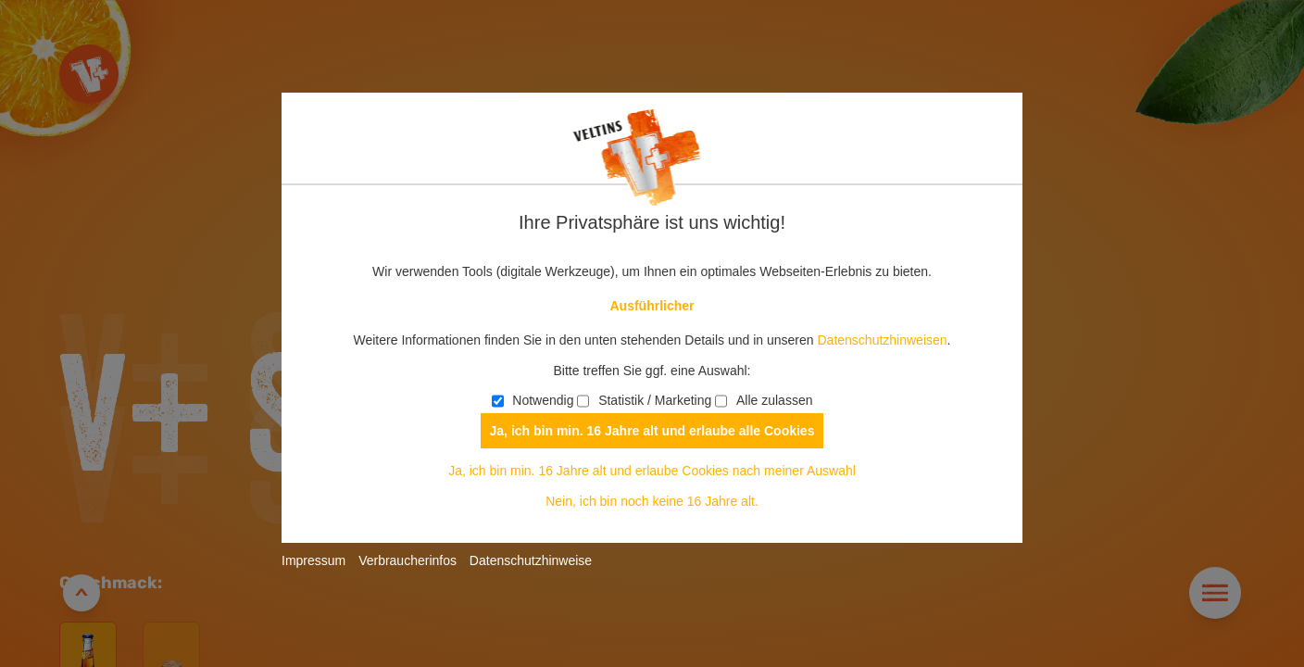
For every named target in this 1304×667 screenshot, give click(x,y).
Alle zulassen (763, 400)
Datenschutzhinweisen (882, 340)
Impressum (313, 560)
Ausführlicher (651, 305)
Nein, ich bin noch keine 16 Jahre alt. (652, 501)
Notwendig (533, 400)
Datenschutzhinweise (531, 560)
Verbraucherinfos (407, 560)
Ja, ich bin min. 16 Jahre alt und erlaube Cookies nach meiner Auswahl (652, 470)
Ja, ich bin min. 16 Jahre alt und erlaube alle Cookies (652, 430)
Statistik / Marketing (644, 400)
